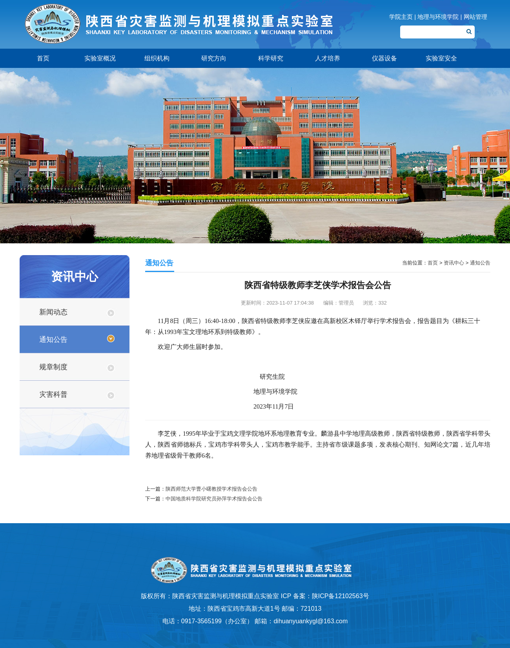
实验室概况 (100, 58)
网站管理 (475, 16)
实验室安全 (441, 58)
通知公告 (53, 339)
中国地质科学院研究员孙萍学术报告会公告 (214, 499)
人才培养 (327, 58)
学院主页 (401, 16)
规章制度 (53, 367)
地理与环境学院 (438, 16)
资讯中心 (454, 263)
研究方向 (213, 58)
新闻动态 (53, 312)
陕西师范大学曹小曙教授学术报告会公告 (211, 489)
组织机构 (156, 58)
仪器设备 (384, 58)
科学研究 (270, 58)
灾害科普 (53, 394)
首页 (43, 58)
